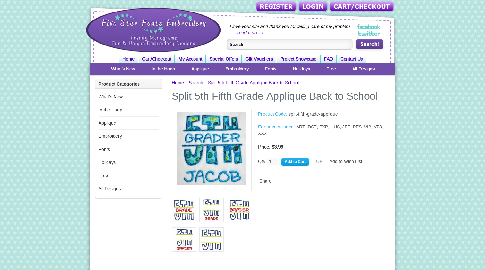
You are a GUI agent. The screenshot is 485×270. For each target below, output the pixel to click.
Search (196, 82)
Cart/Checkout (362, 7)
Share (265, 181)
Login (313, 7)
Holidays (301, 68)
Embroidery (237, 68)
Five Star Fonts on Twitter (369, 33)
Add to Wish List (346, 161)
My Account (190, 58)
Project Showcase (298, 58)
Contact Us (351, 58)
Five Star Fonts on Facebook (369, 27)
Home (129, 58)
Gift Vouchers (259, 58)
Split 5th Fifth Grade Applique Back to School (253, 82)
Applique (200, 68)
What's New (123, 68)
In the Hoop (163, 68)
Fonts (270, 68)
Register (276, 7)
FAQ (328, 58)
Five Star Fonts (152, 29)
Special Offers (224, 58)
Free (331, 68)
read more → (250, 32)
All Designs (363, 68)
